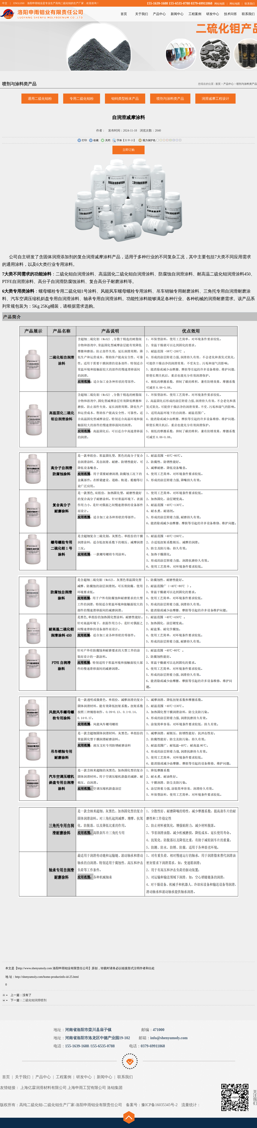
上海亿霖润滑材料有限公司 (43, 1088)
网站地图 (219, 3)
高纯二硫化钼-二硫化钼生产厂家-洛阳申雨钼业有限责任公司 (70, 1105)
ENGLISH (18, 3)
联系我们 (250, 3)
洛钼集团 (115, 1088)
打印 (82, 140)
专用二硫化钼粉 (82, 98)
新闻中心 (177, 14)
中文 (4, 3)
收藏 (94, 140)
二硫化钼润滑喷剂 (34, 1000)
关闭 (105, 140)
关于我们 (141, 14)
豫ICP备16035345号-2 (159, 1105)
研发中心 (212, 14)
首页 (124, 14)
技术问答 (230, 14)
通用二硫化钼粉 (40, 98)
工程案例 (194, 14)
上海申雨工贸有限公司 (86, 1088)
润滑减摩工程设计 (215, 98)
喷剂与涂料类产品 (246, 83)
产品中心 (159, 14)
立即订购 (128, 149)
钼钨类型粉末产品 (125, 98)
